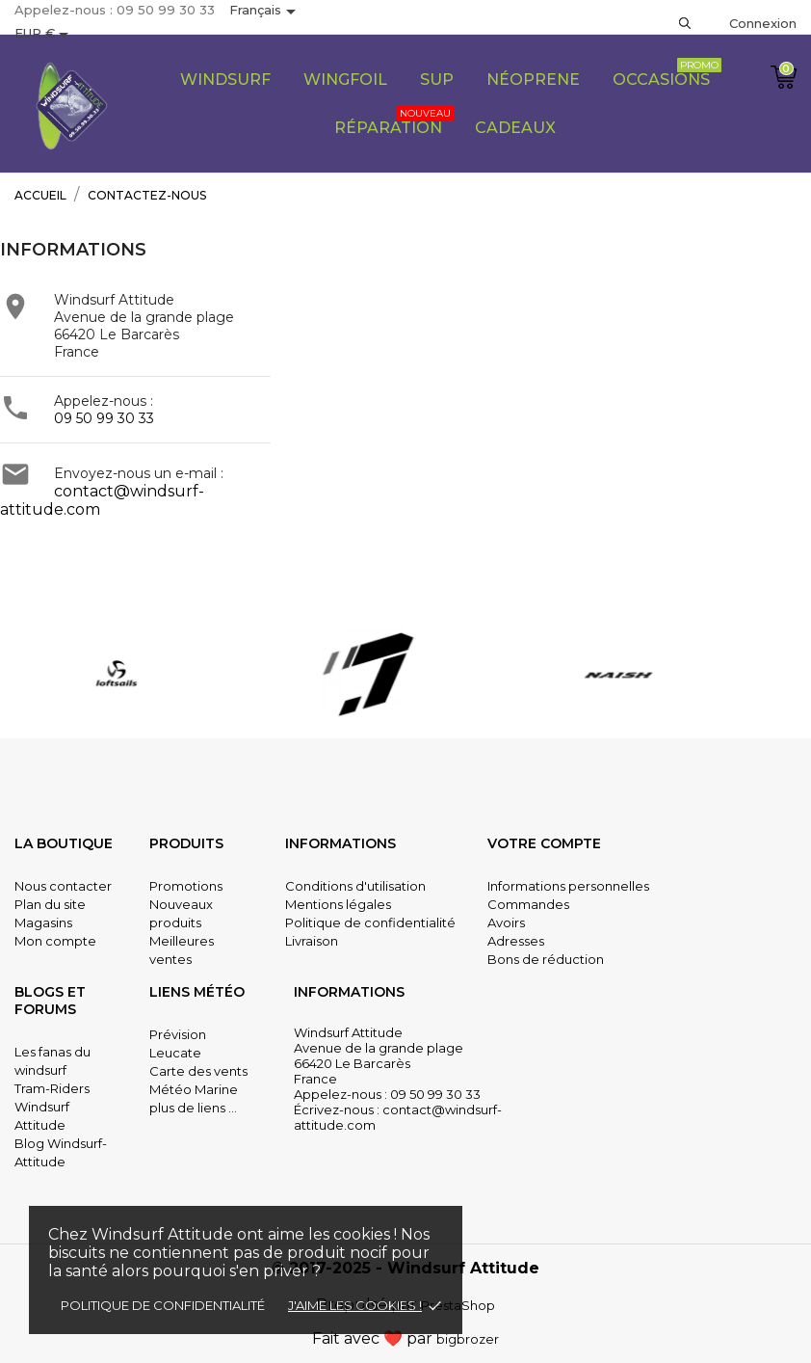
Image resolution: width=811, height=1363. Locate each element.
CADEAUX (515, 128)
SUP (437, 79)
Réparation (394, 121)
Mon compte (55, 941)
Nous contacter (63, 886)
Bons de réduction (545, 959)
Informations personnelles (568, 886)
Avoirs (506, 922)
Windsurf (225, 79)
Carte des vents (198, 1071)
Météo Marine (193, 1089)
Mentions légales (338, 904)
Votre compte (544, 843)
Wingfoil (345, 79)
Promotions (185, 886)
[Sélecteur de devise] (44, 34)
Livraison (311, 941)
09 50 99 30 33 (104, 418)
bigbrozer (467, 1339)
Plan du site (50, 904)
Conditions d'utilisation (355, 886)
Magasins (43, 922)
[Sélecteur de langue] (265, 11)
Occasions (667, 73)
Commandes (528, 904)
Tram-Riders (52, 1088)
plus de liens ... (193, 1107)
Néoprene (533, 79)
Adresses (515, 941)
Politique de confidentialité (163, 1305)
